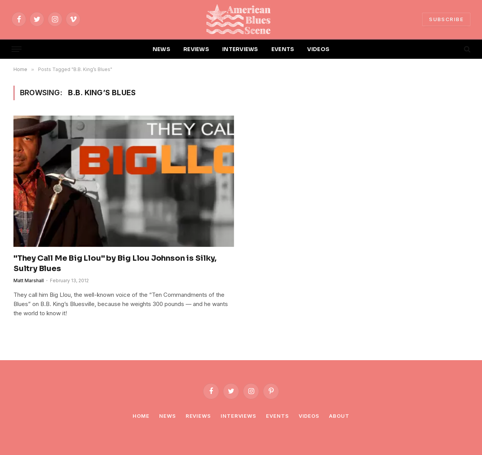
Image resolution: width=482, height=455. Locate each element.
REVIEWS (196, 49)
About (339, 416)
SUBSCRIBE (446, 19)
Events (277, 416)
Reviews (198, 416)
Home (141, 416)
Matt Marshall (28, 280)
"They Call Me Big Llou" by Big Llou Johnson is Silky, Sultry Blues (114, 263)
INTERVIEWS (240, 49)
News (167, 416)
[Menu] (17, 49)
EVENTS (282, 49)
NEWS (161, 49)
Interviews (238, 416)
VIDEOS (318, 49)
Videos (309, 416)
